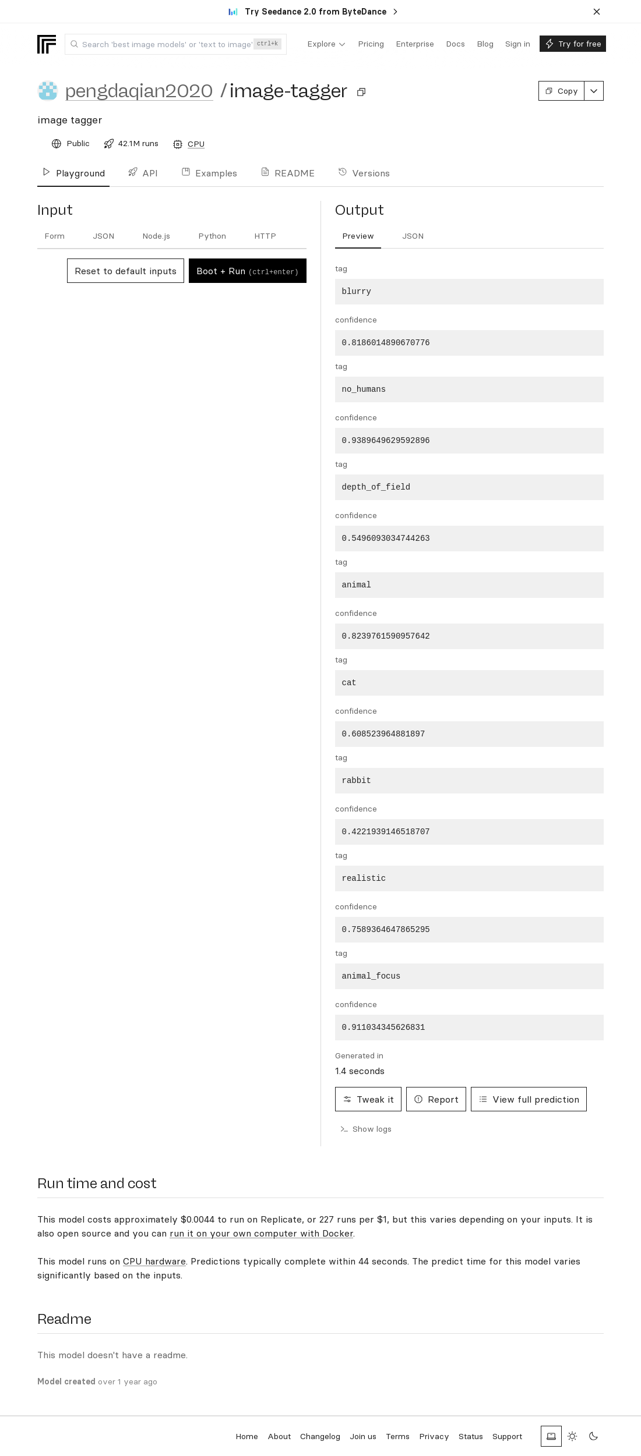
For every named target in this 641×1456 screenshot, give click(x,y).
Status (471, 1436)
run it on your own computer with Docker (261, 1233)
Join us (363, 1436)
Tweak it (368, 1099)
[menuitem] (326, 44)
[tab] (54, 236)
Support (507, 1436)
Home (246, 1436)
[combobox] (175, 44)
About (279, 1436)
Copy (561, 91)
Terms (398, 1436)
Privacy (434, 1436)
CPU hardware (154, 1261)
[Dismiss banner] (597, 12)
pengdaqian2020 (139, 91)
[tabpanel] (469, 651)
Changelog (320, 1436)
